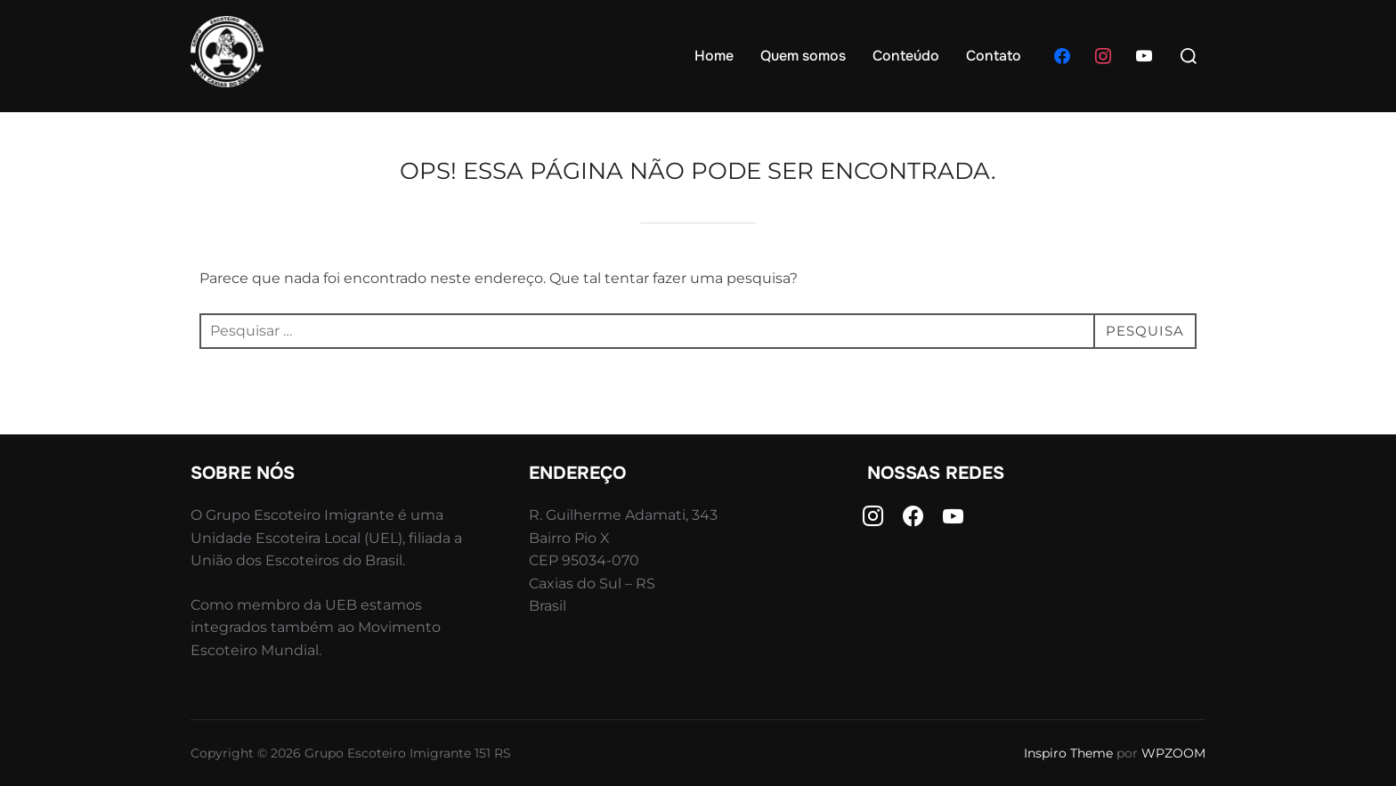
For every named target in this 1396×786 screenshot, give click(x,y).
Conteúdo (905, 55)
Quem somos (803, 55)
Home (714, 55)
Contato (993, 55)
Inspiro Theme (1068, 753)
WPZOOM (1173, 753)
